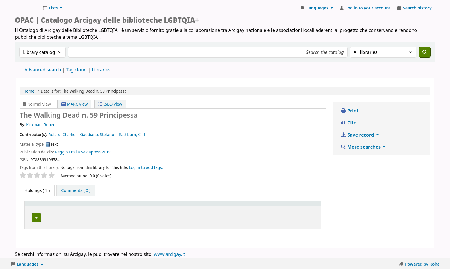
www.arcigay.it (169, 252)
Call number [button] (223, 206)
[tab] (75, 190)
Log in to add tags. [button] (146, 167)
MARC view (74, 104)
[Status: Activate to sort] (291, 206)
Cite (348, 123)
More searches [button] (361, 147)
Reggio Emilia (67, 152)
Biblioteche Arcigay (27, 8)
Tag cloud (76, 70)
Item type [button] (37, 206)
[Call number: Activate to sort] (234, 206)
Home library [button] (86, 206)
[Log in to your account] (365, 8)
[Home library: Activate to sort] (139, 206)
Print (349, 111)
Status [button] (270, 206)
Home (28, 91)
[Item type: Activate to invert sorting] (48, 206)
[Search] (425, 52)
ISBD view (110, 104)
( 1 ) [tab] (37, 190)
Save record (357, 135)
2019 (106, 152)
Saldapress (91, 152)
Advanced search (42, 70)
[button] (52, 8)
